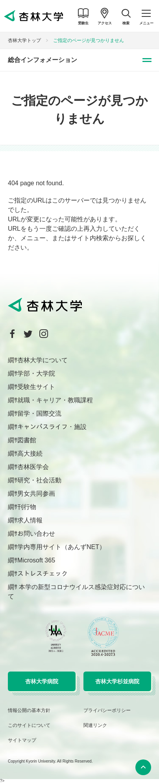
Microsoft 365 (36, 560)
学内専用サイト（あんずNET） (61, 547)
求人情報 (30, 520)
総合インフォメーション (42, 60)
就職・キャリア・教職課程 (55, 400)
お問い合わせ (36, 533)
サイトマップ (22, 740)
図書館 (26, 440)
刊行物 (26, 507)
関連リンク (95, 725)
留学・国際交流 (39, 413)
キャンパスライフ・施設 (52, 426)
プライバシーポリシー (107, 710)
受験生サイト (36, 386)
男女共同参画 (36, 493)
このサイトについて (29, 725)
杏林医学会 (33, 467)
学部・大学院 (36, 373)
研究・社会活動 (39, 480)
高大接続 (30, 453)
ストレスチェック (42, 573)
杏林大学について (42, 360)
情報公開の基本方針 (29, 710)
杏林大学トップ (24, 40)
